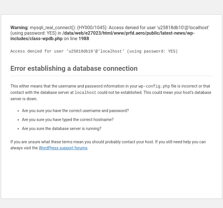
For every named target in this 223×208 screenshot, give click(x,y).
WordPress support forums (63, 148)
